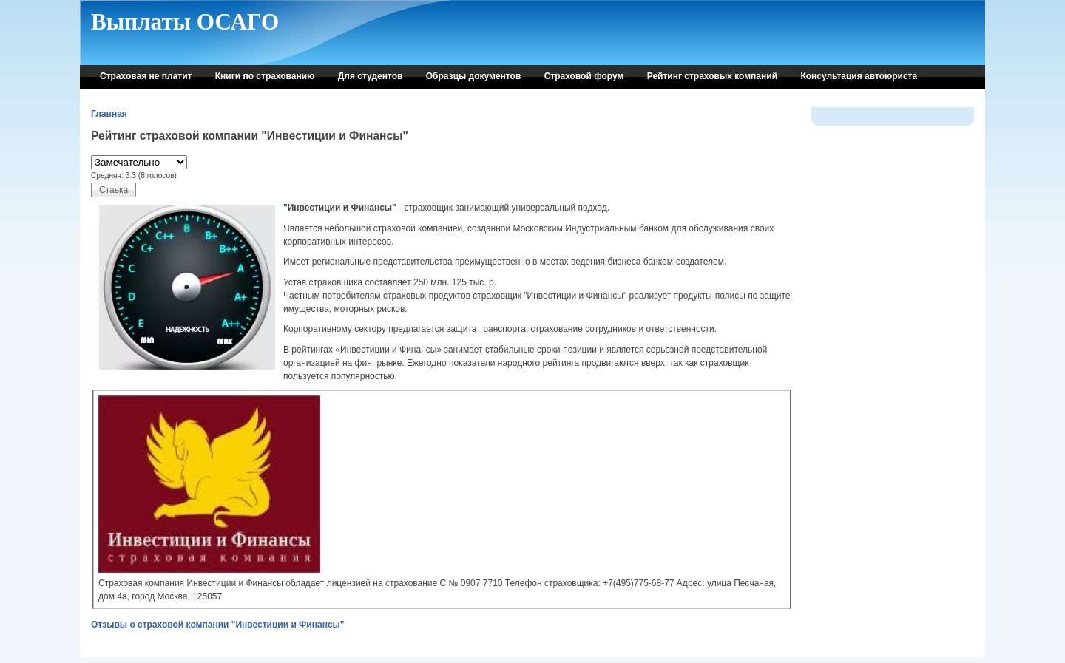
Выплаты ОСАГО (185, 22)
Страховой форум (584, 76)
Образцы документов (473, 76)
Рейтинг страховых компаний (712, 76)
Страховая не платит (146, 76)
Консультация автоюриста (858, 76)
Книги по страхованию (265, 76)
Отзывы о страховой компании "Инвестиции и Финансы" (218, 624)
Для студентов (370, 76)
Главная (109, 114)
